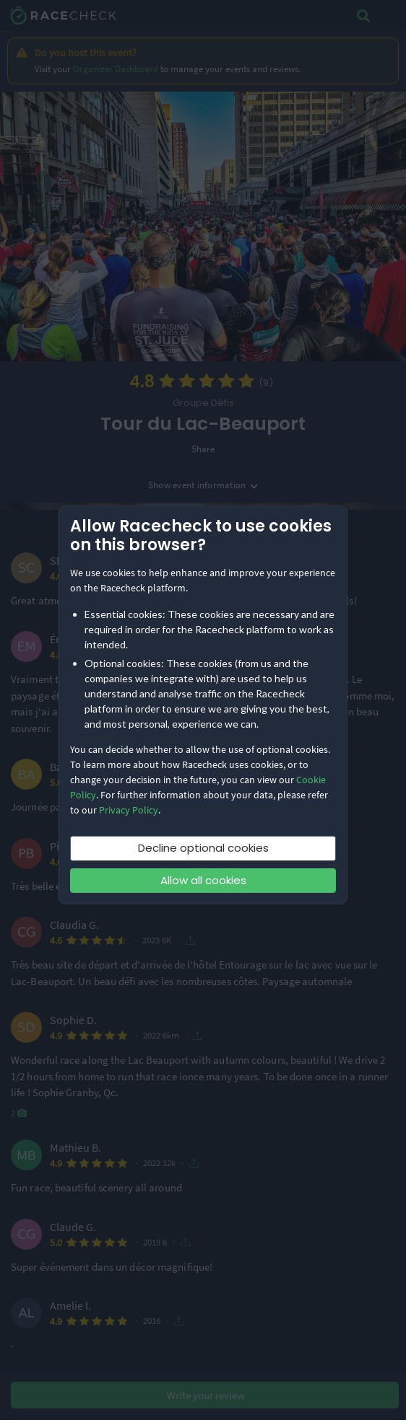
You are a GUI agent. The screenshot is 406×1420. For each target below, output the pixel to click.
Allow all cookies (203, 880)
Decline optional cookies (203, 847)
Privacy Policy (128, 809)
